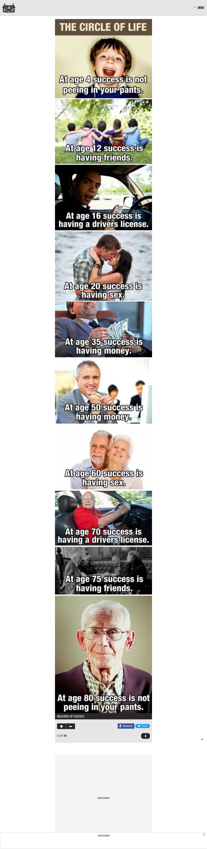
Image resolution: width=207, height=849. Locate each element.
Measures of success (70, 716)
